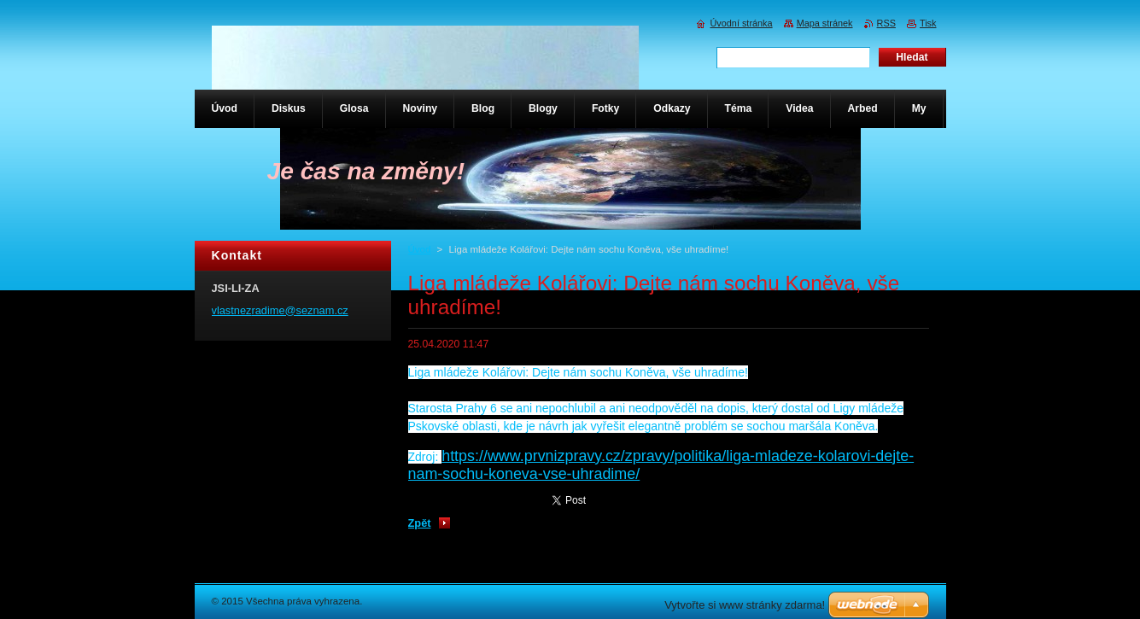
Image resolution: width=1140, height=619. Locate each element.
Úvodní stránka (741, 23)
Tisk (928, 23)
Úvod (419, 249)
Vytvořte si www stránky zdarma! (744, 605)
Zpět (419, 523)
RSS (886, 23)
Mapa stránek (825, 23)
